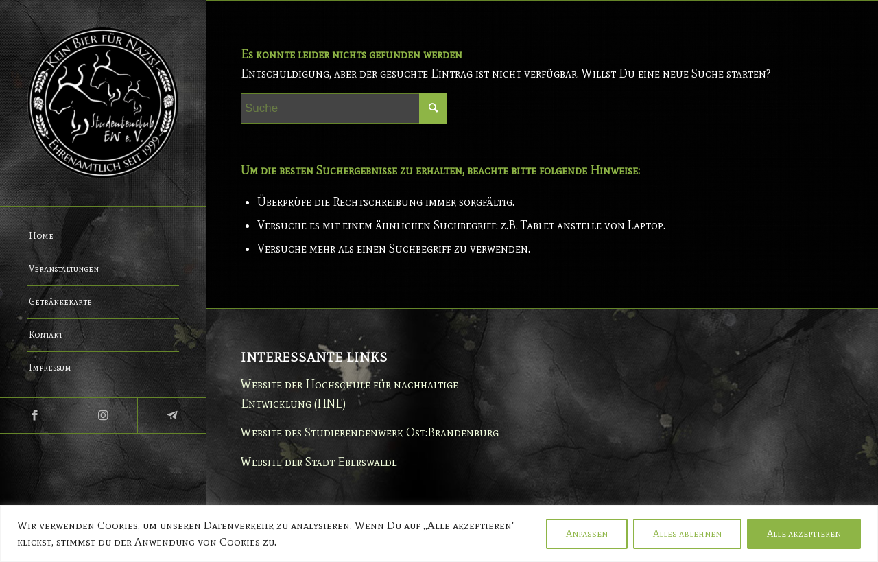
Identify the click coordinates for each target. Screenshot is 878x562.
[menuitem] (103, 236)
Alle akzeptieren (804, 533)
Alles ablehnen (687, 533)
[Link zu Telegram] (171, 415)
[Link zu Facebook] (34, 415)
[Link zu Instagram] (103, 415)
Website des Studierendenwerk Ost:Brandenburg (370, 432)
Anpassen (587, 533)
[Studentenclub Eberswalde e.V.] (102, 102)
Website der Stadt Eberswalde (319, 462)
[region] (439, 533)
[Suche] (344, 108)
